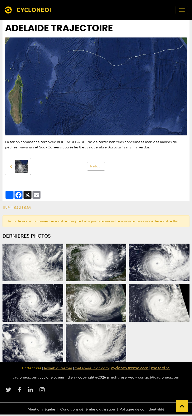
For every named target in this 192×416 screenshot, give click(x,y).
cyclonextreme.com (129, 367)
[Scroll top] (182, 406)
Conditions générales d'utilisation (87, 409)
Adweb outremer (58, 368)
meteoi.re (160, 367)
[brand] (28, 10)
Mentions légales (42, 409)
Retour (96, 166)
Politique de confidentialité (142, 409)
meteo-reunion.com (91, 368)
